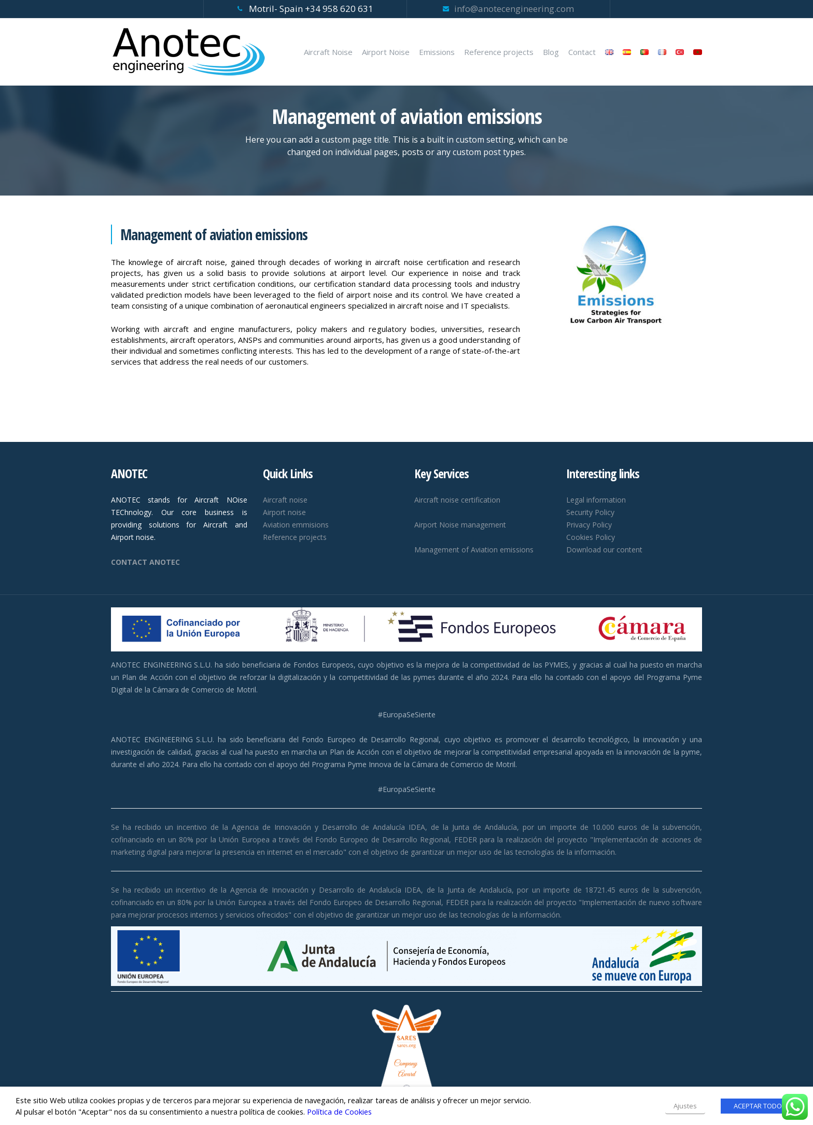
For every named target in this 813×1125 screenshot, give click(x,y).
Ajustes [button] (685, 1105)
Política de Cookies (339, 1111)
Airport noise (284, 512)
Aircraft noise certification (457, 500)
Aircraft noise (285, 500)
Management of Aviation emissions (474, 549)
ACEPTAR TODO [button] (758, 1105)
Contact (582, 52)
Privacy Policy (589, 525)
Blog (551, 52)
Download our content (604, 549)
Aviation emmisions (296, 525)
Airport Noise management (460, 525)
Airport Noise (386, 52)
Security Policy (590, 512)
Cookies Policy (590, 537)
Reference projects (499, 52)
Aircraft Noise (328, 52)
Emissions (437, 52)
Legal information (596, 500)
